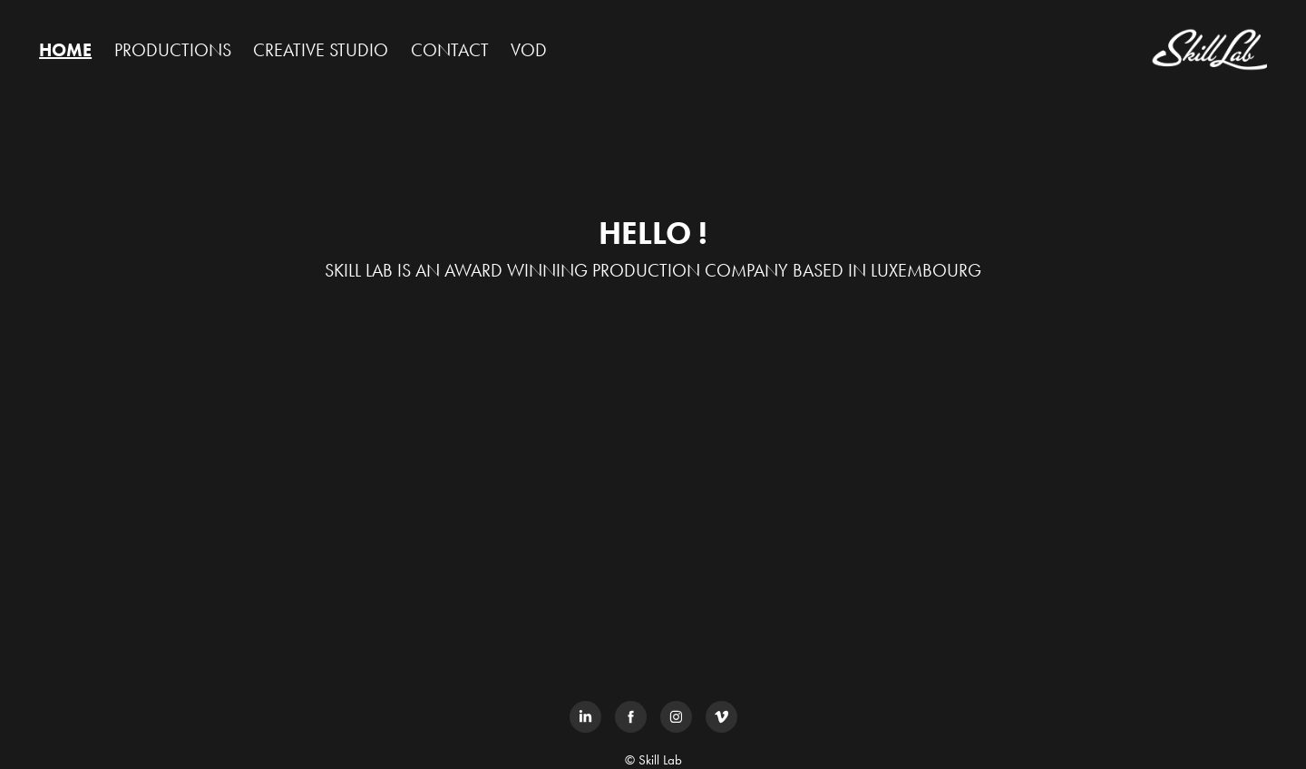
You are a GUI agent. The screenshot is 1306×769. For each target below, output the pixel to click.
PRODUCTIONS (172, 50)
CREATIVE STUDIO (320, 50)
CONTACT (450, 50)
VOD (529, 50)
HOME (65, 50)
